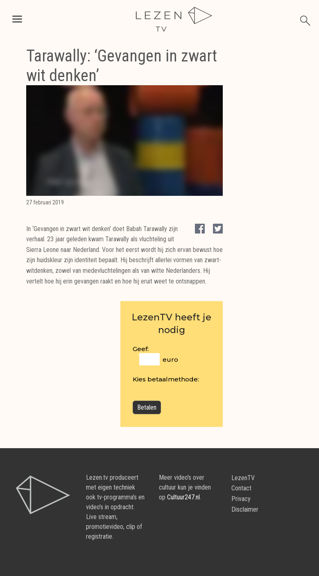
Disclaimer (244, 509)
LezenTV (243, 478)
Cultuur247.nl (183, 497)
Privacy (241, 499)
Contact (241, 488)
